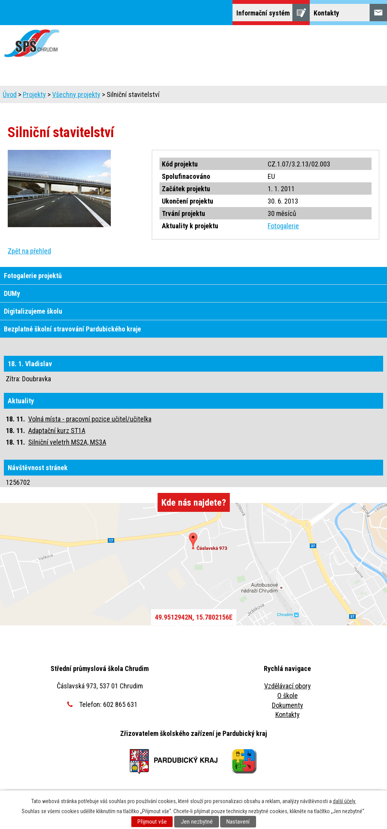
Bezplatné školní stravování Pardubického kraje (72, 329)
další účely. (344, 801)
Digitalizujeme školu (33, 311)
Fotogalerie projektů (33, 276)
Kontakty (287, 714)
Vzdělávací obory (287, 686)
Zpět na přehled (29, 251)
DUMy (12, 293)
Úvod (10, 94)
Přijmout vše (152, 821)
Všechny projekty (76, 94)
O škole (287, 695)
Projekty (34, 94)
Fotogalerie (283, 226)
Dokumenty (287, 705)
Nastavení (238, 821)
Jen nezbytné (197, 821)
